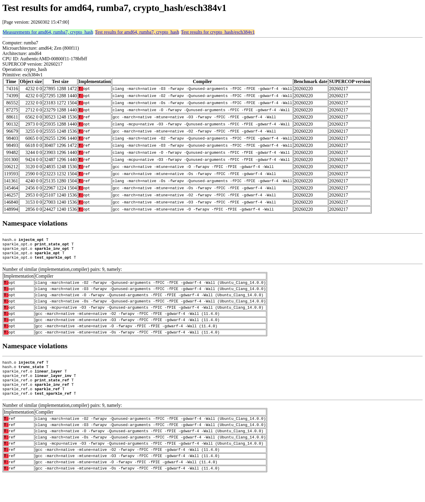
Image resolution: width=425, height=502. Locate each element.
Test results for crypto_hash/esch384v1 (218, 32)
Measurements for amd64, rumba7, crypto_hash (48, 32)
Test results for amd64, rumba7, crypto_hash (137, 32)
